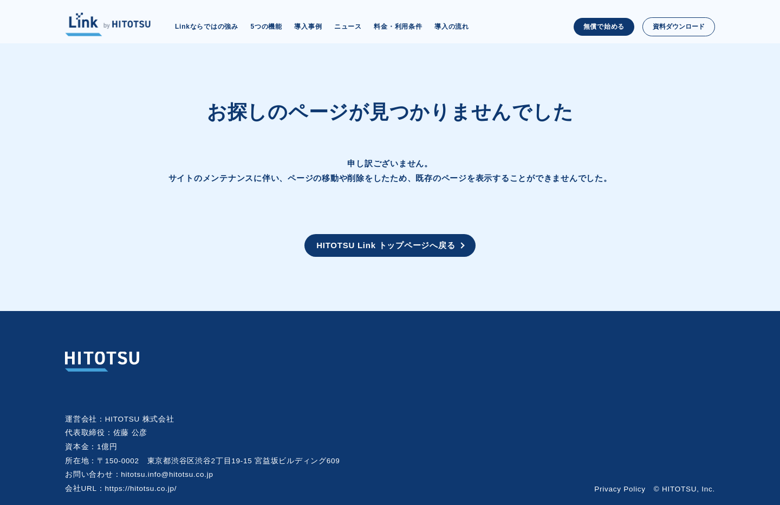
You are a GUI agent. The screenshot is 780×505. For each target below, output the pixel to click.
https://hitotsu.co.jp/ (141, 488)
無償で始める (604, 26)
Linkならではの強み (206, 26)
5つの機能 (266, 26)
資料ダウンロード (679, 26)
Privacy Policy (620, 489)
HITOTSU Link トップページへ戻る (385, 245)
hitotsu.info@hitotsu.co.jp (167, 474)
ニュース (348, 26)
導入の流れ (451, 26)
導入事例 (308, 26)
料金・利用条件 (398, 26)
